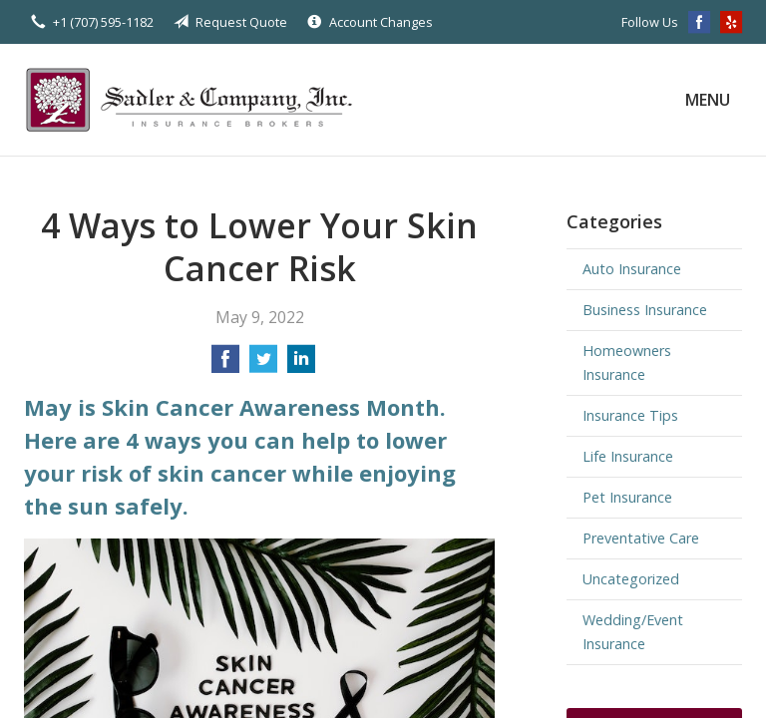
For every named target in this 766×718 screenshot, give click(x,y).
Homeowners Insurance (626, 362)
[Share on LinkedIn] (301, 365)
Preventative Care (640, 538)
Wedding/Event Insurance (632, 631)
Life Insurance (627, 456)
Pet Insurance (627, 497)
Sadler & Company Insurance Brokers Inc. (198, 100)
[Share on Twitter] (263, 365)
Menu (707, 100)
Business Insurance (644, 309)
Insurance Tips (630, 415)
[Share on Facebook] (225, 365)
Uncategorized (630, 578)
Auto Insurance (631, 268)
